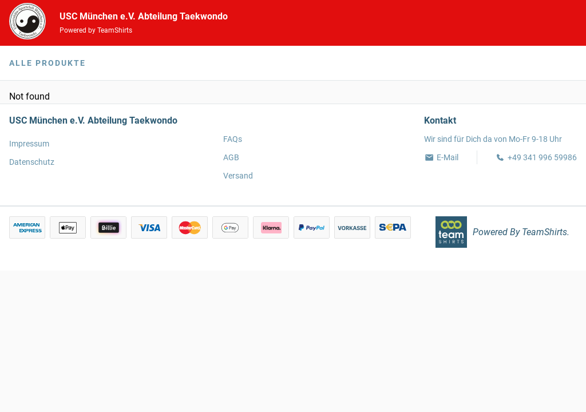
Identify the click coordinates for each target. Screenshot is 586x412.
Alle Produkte (47, 63)
